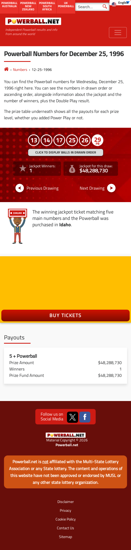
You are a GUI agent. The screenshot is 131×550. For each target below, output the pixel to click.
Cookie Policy (66, 519)
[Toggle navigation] (118, 32)
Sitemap (65, 536)
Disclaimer (65, 501)
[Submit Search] (104, 6)
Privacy (65, 510)
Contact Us (65, 528)
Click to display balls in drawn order (65, 152)
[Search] (92, 7)
